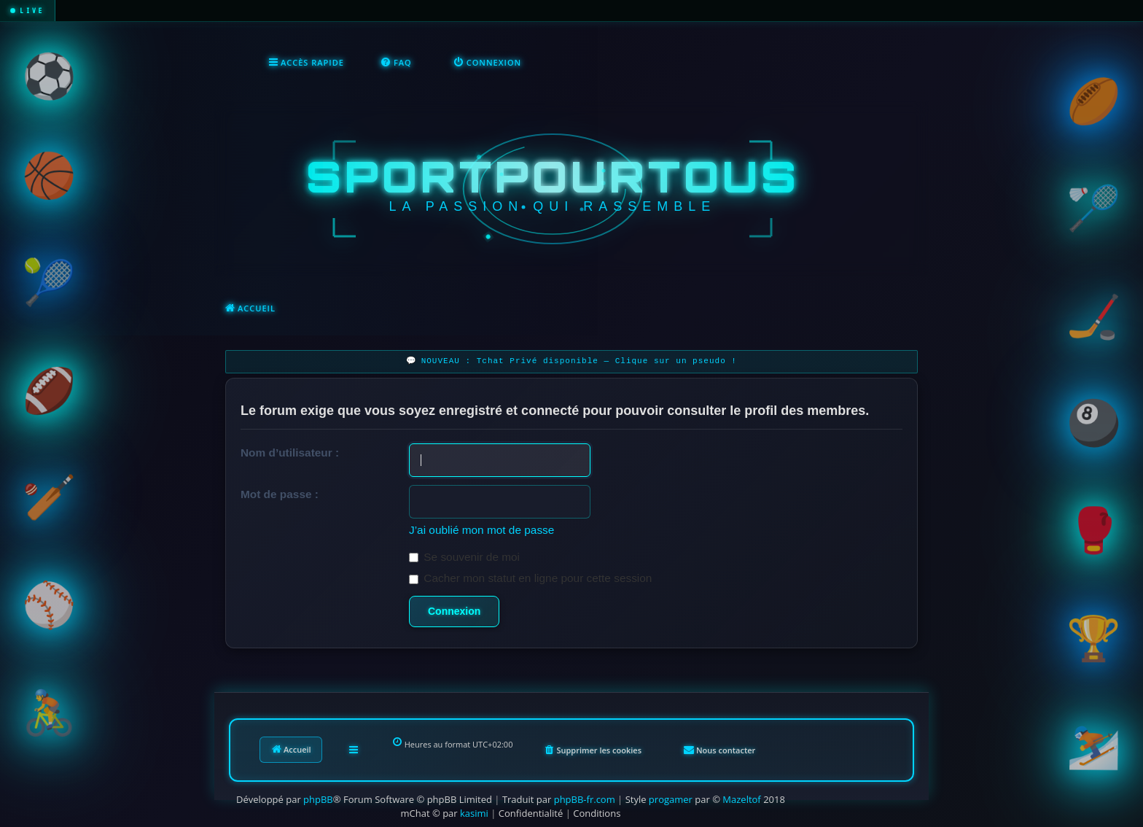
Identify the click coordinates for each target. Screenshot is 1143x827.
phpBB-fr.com (584, 799)
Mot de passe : (280, 494)
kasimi (474, 813)
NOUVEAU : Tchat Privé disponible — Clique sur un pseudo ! (579, 361)
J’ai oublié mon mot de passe (481, 530)
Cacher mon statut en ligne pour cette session (530, 578)
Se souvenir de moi (464, 557)
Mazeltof (741, 799)
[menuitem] (396, 63)
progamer (671, 799)
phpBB (318, 799)
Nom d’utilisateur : (290, 452)
